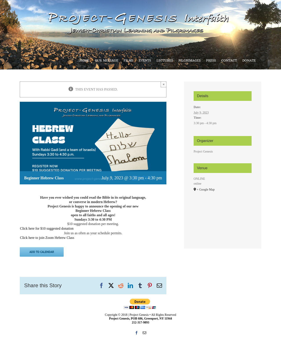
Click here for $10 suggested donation (47, 228)
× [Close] (164, 84)
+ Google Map (206, 189)
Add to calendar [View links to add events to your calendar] (41, 252)
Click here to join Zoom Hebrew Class (47, 238)
